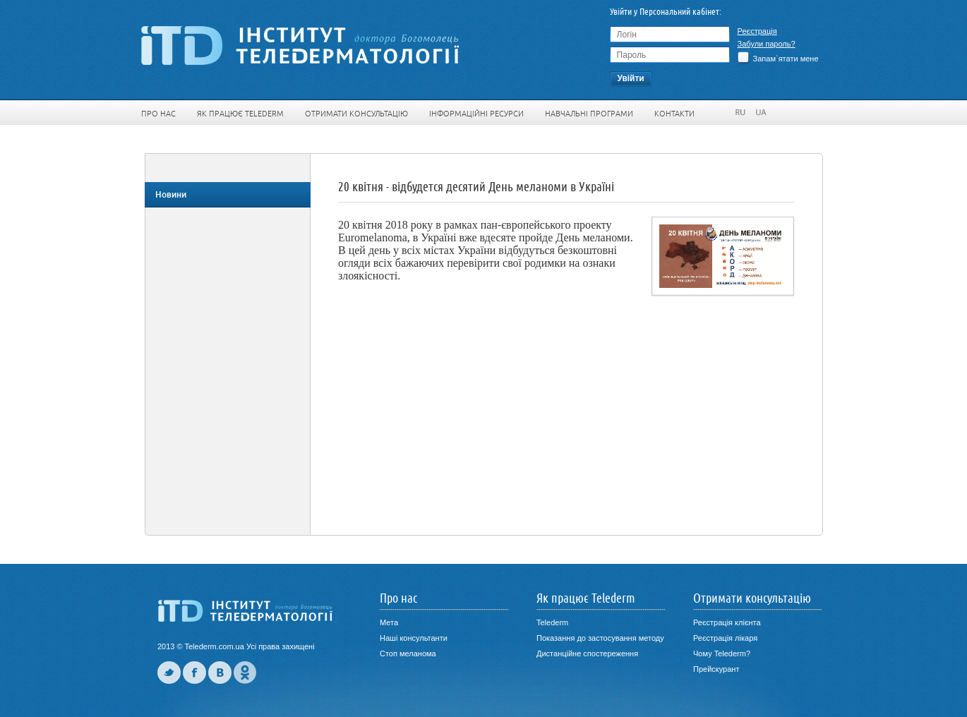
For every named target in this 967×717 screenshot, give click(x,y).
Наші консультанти (414, 638)
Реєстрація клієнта (727, 622)
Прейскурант (716, 669)
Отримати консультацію (356, 114)
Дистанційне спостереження (587, 653)
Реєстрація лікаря (725, 638)
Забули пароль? (766, 44)
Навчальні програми (589, 114)
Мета (389, 622)
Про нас (158, 114)
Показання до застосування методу (600, 638)
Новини (170, 194)
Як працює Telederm (240, 114)
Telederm (552, 622)
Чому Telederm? (721, 653)
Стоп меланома (408, 653)
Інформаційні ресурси (476, 114)
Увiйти (630, 78)
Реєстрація (757, 31)
